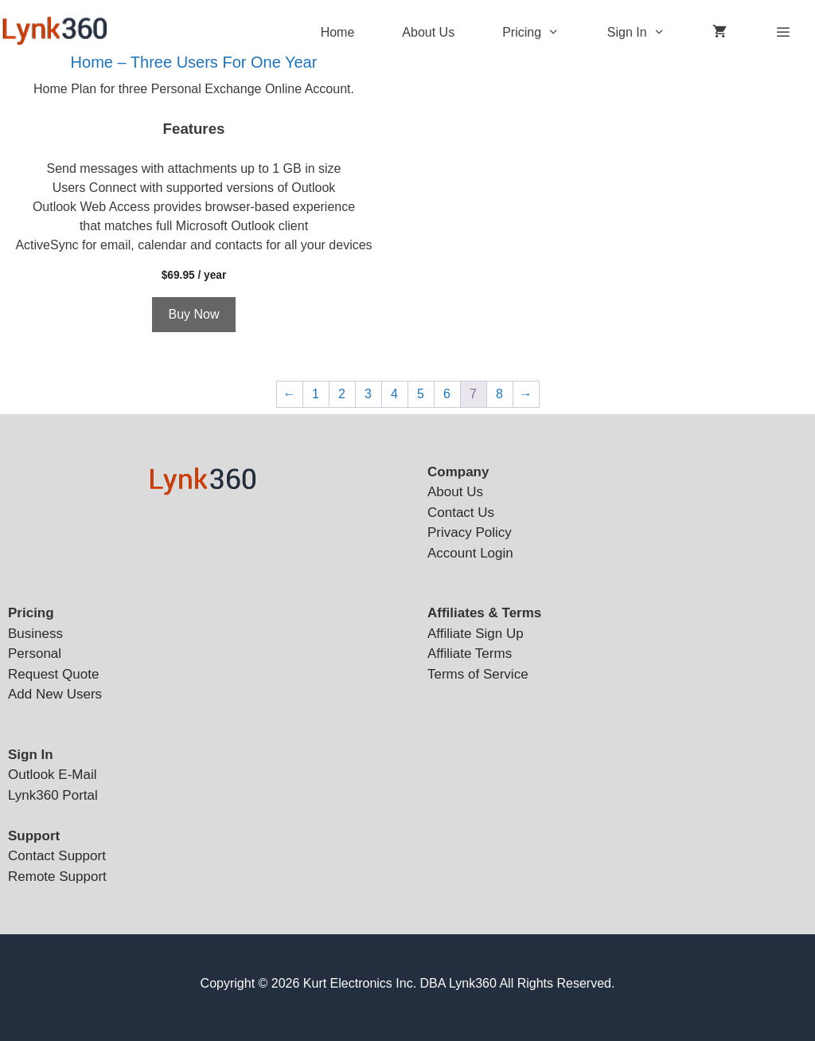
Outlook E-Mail (52, 774)
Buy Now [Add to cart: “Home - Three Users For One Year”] (193, 314)
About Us (428, 32)
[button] (562, 33)
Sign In (648, 33)
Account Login (470, 553)
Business (35, 633)
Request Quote (53, 674)
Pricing (542, 33)
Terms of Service (477, 674)
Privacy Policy (469, 532)
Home (338, 32)
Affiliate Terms (469, 653)
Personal (34, 653)
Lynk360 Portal (53, 795)
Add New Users (55, 694)
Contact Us (460, 512)
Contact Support (57, 855)
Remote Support (57, 876)
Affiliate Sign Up (475, 633)
